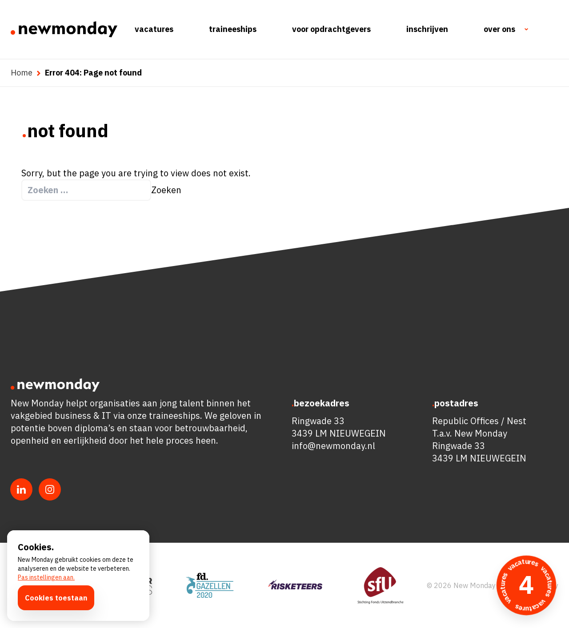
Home (21, 73)
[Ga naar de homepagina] (64, 29)
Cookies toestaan (56, 597)
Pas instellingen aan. (46, 577)
